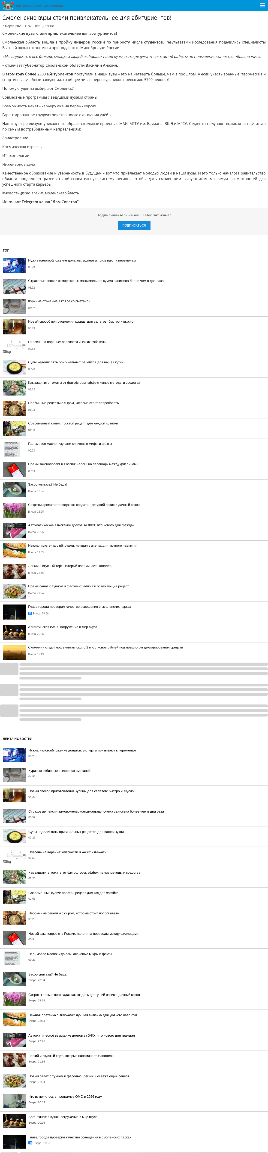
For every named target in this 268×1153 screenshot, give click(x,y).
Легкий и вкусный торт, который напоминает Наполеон (70, 566)
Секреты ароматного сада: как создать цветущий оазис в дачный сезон (84, 505)
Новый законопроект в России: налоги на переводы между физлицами (83, 464)
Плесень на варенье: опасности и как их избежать (67, 342)
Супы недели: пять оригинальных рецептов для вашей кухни (75, 362)
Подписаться (134, 225)
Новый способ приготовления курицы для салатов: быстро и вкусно (80, 321)
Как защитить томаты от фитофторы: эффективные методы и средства (84, 382)
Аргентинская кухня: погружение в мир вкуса (62, 627)
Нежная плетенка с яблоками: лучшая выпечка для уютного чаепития (82, 545)
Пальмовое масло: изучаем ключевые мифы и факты (70, 444)
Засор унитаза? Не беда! (47, 484)
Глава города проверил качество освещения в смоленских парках (79, 606)
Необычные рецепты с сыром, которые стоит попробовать (73, 403)
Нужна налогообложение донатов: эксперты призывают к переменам (82, 260)
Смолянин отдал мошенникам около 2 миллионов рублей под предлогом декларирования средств (105, 647)
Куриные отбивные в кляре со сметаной (59, 301)
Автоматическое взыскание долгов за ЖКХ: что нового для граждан (81, 525)
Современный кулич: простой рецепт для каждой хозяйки (73, 423)
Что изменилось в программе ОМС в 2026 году (65, 1096)
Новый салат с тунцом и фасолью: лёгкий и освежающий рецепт (78, 586)
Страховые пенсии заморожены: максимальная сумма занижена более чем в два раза (96, 281)
